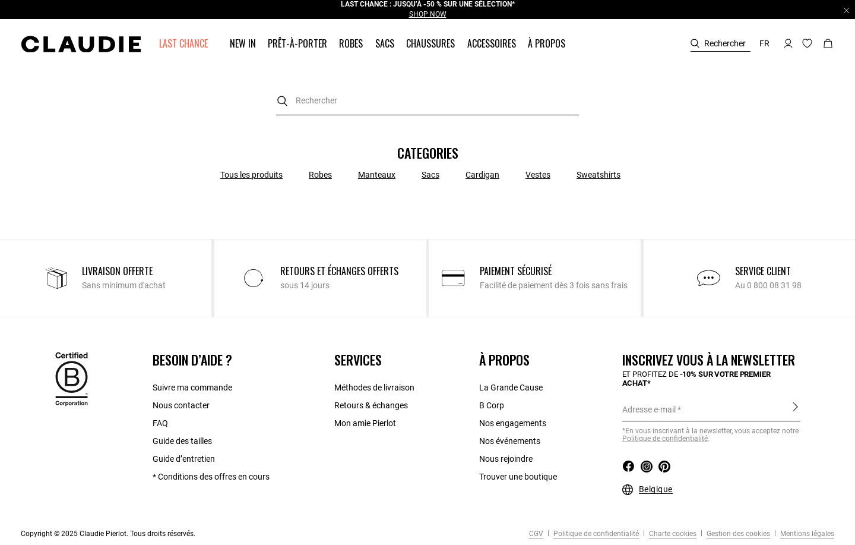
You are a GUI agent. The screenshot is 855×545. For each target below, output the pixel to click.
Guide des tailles (182, 441)
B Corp (491, 405)
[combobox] (427, 100)
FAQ (160, 423)
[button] (184, 43)
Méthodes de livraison (374, 387)
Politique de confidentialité (595, 534)
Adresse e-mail (649, 409)
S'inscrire (795, 406)
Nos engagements (512, 423)
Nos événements (509, 441)
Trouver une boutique (518, 476)
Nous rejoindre (506, 459)
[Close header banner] (846, 10)
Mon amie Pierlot (365, 423)
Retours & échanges (371, 405)
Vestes (537, 174)
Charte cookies (671, 534)
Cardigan (482, 174)
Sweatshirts (598, 174)
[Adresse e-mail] (711, 409)
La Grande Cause (511, 387)
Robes (320, 174)
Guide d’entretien (184, 459)
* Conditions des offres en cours (211, 476)
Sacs (430, 174)
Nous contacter (181, 405)
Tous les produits (251, 174)
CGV (536, 534)
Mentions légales (806, 534)
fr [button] (764, 43)
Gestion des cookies (737, 534)
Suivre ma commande (192, 387)
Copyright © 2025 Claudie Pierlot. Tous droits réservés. (108, 534)
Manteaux (376, 174)
